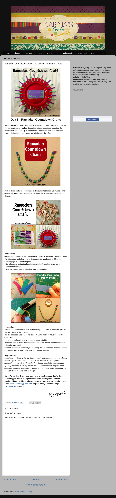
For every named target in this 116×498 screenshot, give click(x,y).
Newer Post (10, 479)
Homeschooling (97, 53)
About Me (18, 53)
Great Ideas (50, 53)
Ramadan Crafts (66, 53)
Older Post (61, 479)
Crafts (39, 53)
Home (7, 53)
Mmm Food (82, 53)
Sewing (29, 53)
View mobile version (35, 484)
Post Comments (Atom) (23, 492)
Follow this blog (92, 119)
